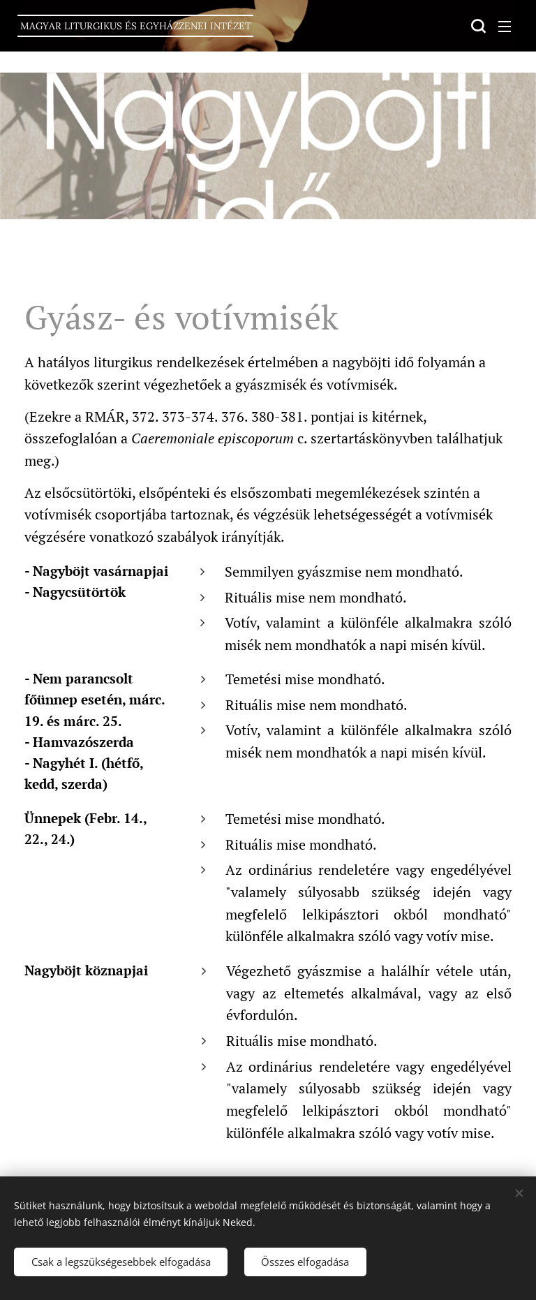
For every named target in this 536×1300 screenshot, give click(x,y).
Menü (504, 26)
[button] (477, 25)
